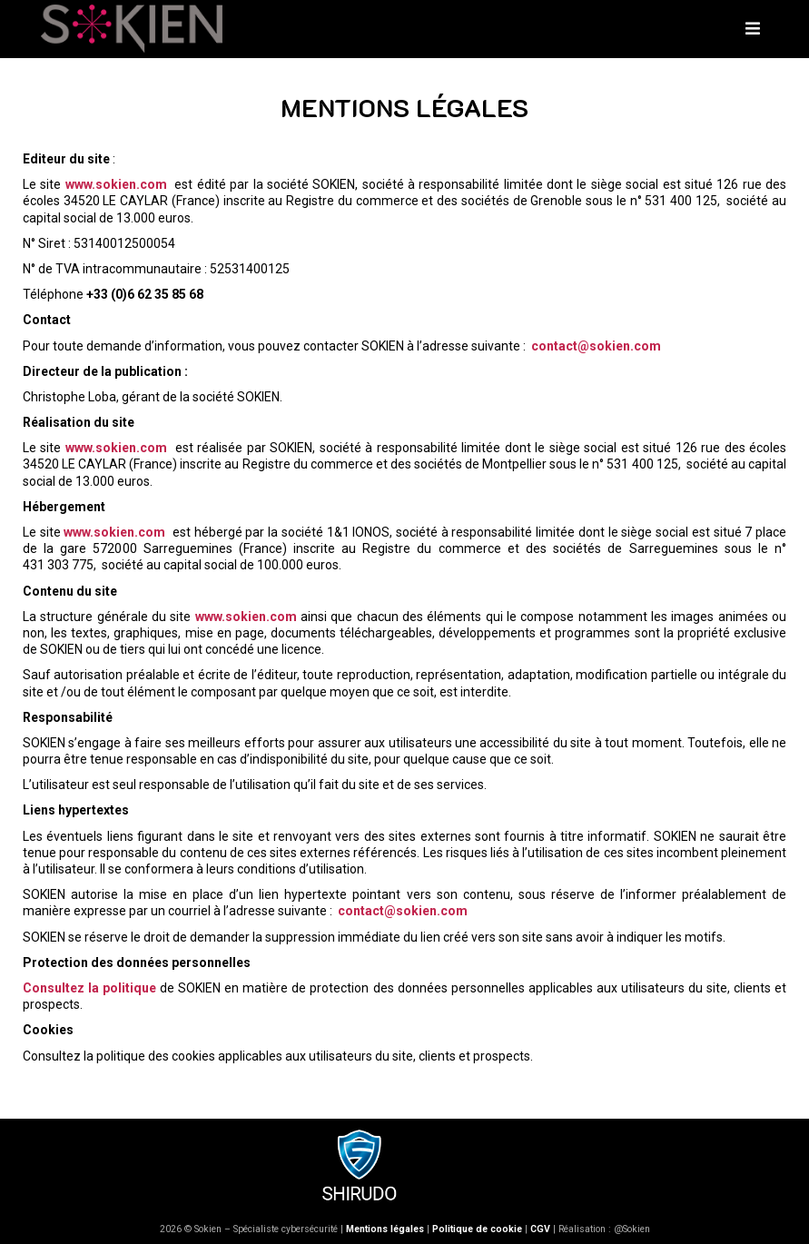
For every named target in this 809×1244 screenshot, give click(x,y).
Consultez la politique (89, 988)
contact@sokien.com (596, 346)
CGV (540, 1229)
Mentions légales (385, 1229)
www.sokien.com (116, 184)
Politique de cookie (477, 1229)
